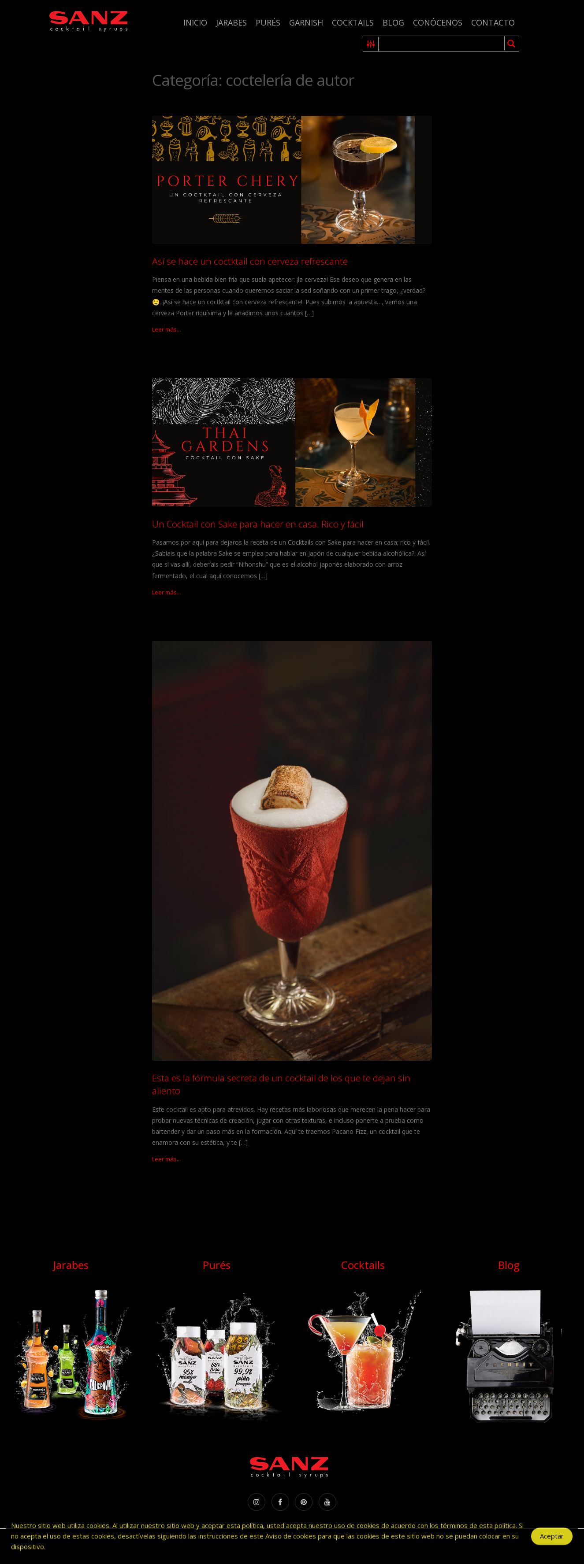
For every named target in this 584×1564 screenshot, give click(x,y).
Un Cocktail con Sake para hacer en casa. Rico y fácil (258, 524)
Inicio (195, 22)
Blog (393, 22)
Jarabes (231, 22)
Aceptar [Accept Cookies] (552, 1538)
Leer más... (166, 329)
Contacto (493, 22)
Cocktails (353, 22)
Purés (268, 22)
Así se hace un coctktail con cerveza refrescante (250, 261)
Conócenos (437, 22)
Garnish (306, 22)
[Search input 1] (441, 44)
